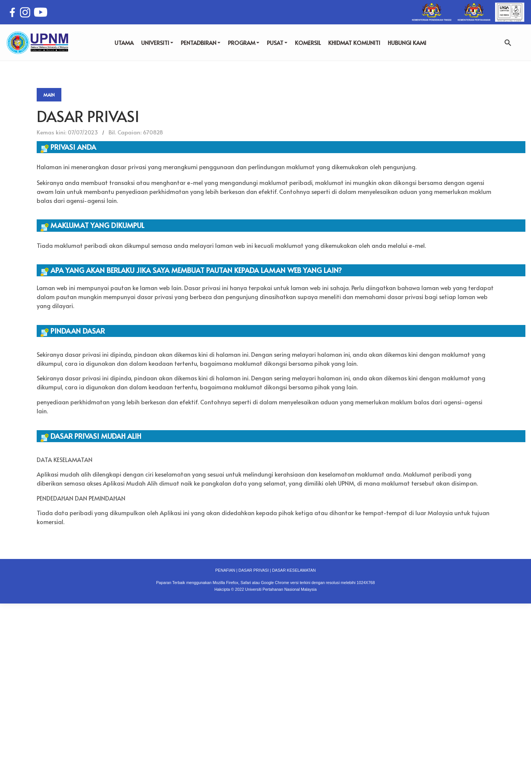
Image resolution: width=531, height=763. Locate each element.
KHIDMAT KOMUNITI (354, 42)
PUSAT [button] (277, 42)
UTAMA (124, 42)
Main (49, 95)
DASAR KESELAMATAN (294, 570)
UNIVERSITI (157, 42)
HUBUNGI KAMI (407, 42)
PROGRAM (243, 42)
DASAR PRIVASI (253, 570)
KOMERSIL (308, 42)
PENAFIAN (225, 570)
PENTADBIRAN (200, 42)
